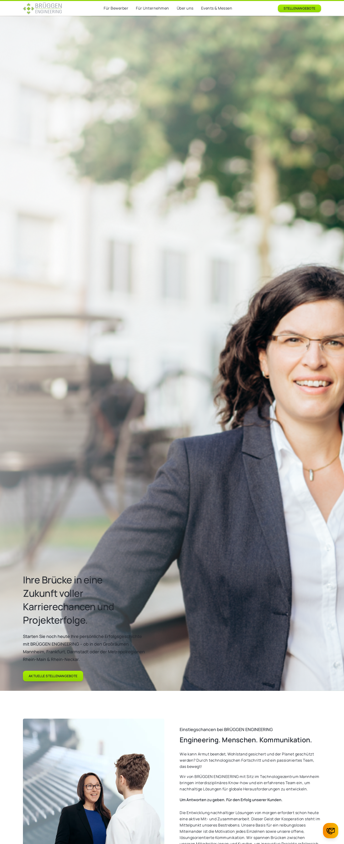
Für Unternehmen (152, 8)
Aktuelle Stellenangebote (53, 676)
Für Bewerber (116, 8)
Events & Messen (216, 8)
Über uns (185, 8)
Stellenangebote (299, 8)
